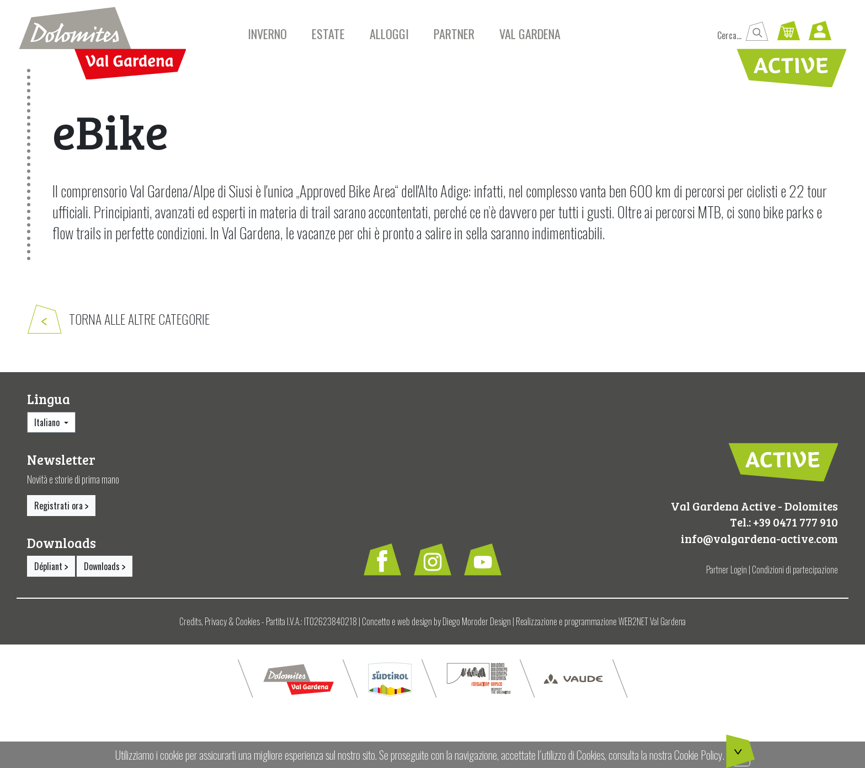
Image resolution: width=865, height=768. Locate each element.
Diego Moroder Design (476, 625)
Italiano (48, 426)
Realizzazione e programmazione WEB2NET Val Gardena (601, 625)
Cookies (248, 625)
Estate (328, 33)
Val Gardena (529, 33)
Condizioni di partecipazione (795, 574)
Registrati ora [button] (61, 509)
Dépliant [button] (51, 570)
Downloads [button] (104, 570)
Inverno (267, 33)
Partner (454, 33)
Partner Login (726, 574)
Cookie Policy (698, 754)
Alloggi (389, 33)
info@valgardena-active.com (759, 542)
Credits (190, 625)
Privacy (216, 625)
